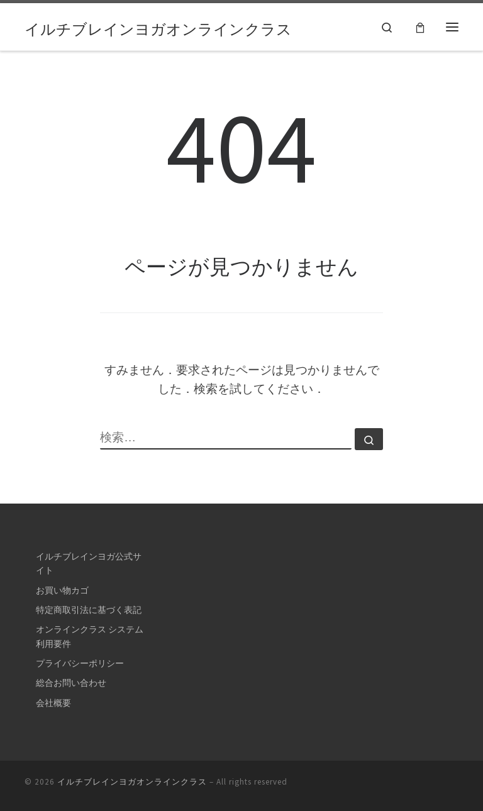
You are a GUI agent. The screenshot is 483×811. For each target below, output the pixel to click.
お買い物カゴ (62, 590)
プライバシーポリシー (80, 663)
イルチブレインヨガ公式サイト (89, 563)
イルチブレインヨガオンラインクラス (132, 781)
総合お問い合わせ (71, 682)
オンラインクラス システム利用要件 (89, 636)
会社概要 (53, 703)
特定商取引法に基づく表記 (89, 609)
